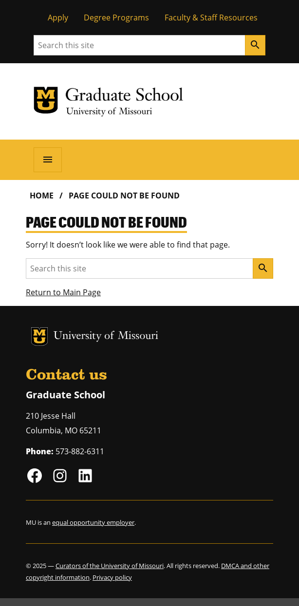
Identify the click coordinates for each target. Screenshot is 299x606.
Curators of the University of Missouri (110, 565)
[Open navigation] (48, 159)
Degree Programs (116, 17)
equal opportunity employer (93, 522)
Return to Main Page (63, 292)
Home (42, 195)
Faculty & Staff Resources (211, 17)
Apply (58, 17)
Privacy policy (112, 577)
